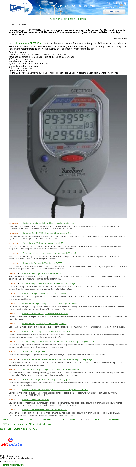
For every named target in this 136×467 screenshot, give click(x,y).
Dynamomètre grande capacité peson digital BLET (44, 323)
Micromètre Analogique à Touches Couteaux (42, 273)
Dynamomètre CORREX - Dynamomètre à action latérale (48, 233)
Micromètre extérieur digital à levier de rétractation (45, 313)
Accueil (6, 419)
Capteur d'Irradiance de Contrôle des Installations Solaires (48, 223)
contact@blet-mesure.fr (13, 465)
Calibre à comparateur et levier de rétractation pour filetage (48, 283)
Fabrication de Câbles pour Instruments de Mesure (45, 243)
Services (32, 419)
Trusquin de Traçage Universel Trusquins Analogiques (46, 379)
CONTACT (97, 419)
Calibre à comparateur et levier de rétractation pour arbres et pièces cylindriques (58, 341)
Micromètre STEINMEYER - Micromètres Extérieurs (44, 409)
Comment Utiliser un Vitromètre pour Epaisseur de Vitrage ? (49, 253)
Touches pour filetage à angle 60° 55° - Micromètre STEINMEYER (50, 369)
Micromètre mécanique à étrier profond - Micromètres (46, 331)
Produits (19, 419)
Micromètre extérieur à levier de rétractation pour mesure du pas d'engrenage (57, 359)
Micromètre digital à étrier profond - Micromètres (44, 293)
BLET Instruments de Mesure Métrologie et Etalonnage (27, 424)
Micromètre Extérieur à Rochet (35, 399)
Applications (48, 419)
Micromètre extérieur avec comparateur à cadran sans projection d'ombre (55, 389)
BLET (62, 419)
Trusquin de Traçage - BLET (34, 351)
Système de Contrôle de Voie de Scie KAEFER (42, 263)
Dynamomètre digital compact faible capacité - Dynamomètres (50, 303)
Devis (72, 419)
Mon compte (113, 419)
